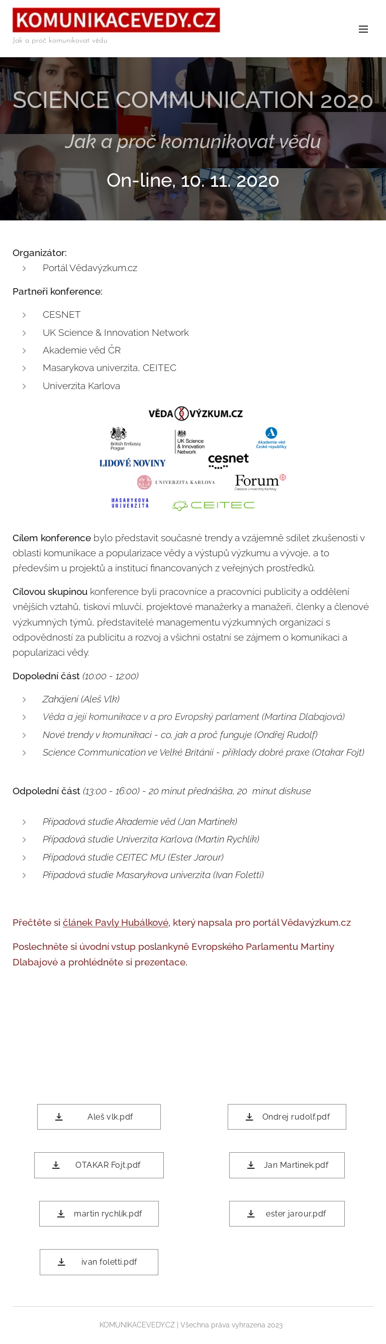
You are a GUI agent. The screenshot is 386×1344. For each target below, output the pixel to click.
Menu (363, 29)
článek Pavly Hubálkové (115, 921)
